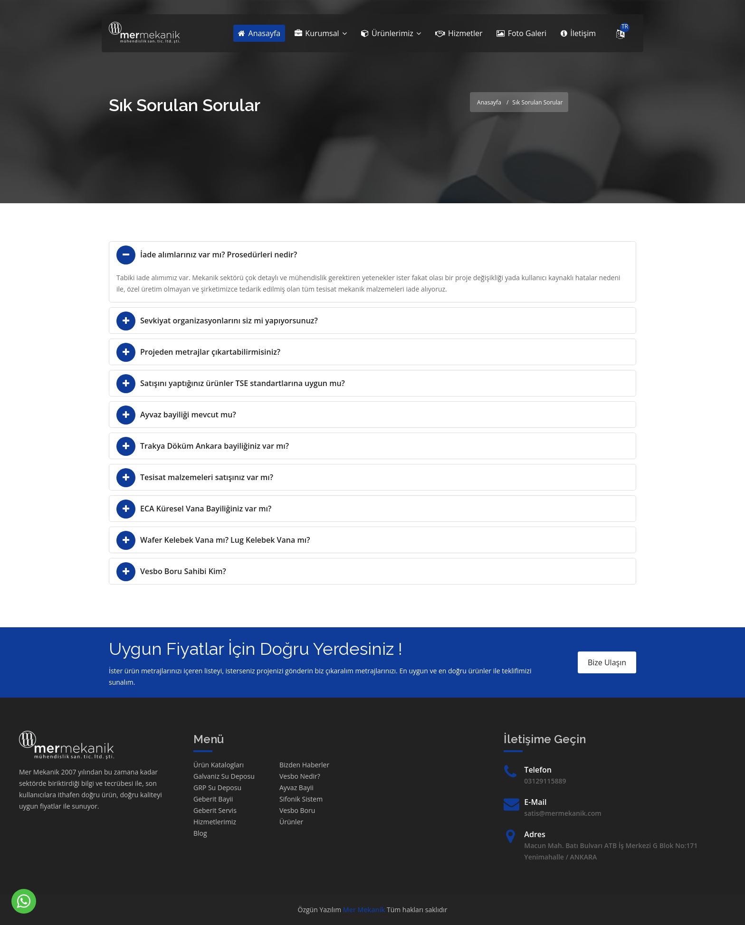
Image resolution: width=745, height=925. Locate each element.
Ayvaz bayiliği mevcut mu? (188, 414)
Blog (200, 833)
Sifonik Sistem (301, 798)
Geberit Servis (215, 810)
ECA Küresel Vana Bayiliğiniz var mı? (205, 508)
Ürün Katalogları (218, 764)
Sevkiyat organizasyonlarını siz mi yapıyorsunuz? (229, 320)
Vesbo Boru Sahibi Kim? (183, 571)
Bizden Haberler (304, 764)
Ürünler (291, 821)
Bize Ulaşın (607, 662)
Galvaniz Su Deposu (224, 776)
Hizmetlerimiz (214, 821)
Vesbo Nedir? (299, 776)
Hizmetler (459, 33)
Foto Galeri (521, 33)
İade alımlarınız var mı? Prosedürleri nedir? (218, 254)
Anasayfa (259, 33)
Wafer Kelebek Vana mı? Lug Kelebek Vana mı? (225, 540)
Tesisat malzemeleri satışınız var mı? (206, 477)
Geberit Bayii (213, 798)
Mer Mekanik (364, 909)
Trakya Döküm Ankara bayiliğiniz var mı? (214, 446)
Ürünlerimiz (391, 33)
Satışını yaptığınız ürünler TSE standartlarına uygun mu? (242, 383)
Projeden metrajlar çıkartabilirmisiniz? (210, 352)
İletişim (578, 33)
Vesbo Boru (297, 810)
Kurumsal (321, 33)
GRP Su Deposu (217, 787)
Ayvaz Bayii (296, 787)
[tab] (372, 254)
